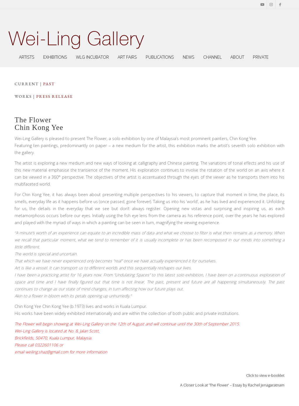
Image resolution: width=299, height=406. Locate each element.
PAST (49, 83)
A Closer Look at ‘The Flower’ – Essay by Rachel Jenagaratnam (232, 385)
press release (54, 96)
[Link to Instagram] (271, 4)
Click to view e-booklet (265, 375)
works (23, 96)
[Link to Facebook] (280, 4)
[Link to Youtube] (262, 4)
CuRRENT (27, 83)
